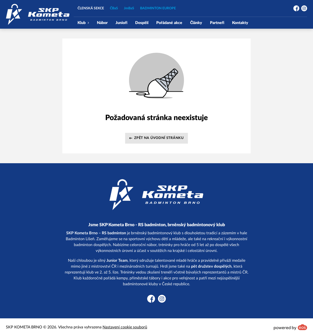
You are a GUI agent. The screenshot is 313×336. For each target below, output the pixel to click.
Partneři (217, 23)
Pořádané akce (169, 23)
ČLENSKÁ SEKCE (91, 8)
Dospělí (141, 23)
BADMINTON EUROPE (158, 8)
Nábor (102, 23)
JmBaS (129, 8)
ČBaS (114, 8)
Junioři (121, 23)
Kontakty (240, 23)
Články (196, 23)
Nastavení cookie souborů (125, 327)
